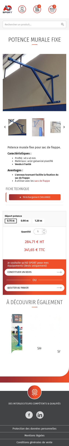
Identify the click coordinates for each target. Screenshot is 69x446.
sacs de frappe (42, 180)
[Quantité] (37, 232)
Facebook (29, 415)
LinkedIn (40, 415)
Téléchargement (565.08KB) (36, 197)
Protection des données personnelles (34, 428)
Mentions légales (34, 435)
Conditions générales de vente (34, 442)
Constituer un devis (19, 272)
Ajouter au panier (18, 287)
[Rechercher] (34, 24)
